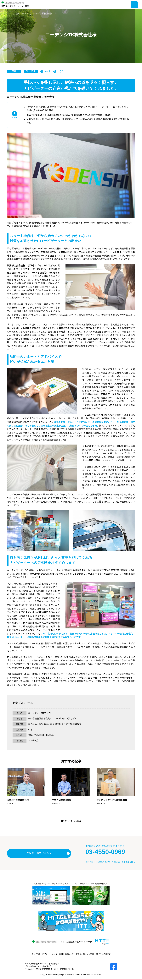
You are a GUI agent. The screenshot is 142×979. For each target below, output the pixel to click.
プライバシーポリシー (40, 954)
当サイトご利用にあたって (63, 954)
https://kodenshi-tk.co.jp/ (41, 735)
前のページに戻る (71, 820)
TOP (11, 14)
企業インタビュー (22, 14)
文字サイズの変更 (103, 954)
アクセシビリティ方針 (85, 954)
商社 (14, 71)
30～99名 (30, 71)
